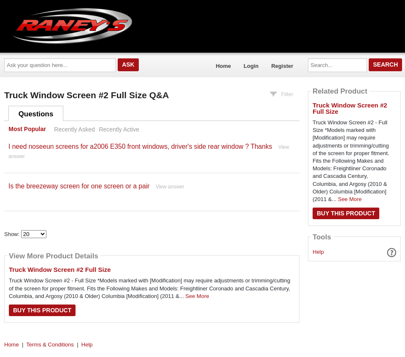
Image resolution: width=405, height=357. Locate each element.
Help (318, 252)
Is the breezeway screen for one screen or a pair (79, 186)
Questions (36, 114)
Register (282, 66)
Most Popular (27, 129)
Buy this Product (42, 310)
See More (197, 296)
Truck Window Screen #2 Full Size (60, 269)
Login (251, 66)
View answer (170, 187)
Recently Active (119, 129)
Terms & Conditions (50, 344)
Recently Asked (74, 129)
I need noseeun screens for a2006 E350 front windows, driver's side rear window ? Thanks (140, 146)
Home (223, 66)
